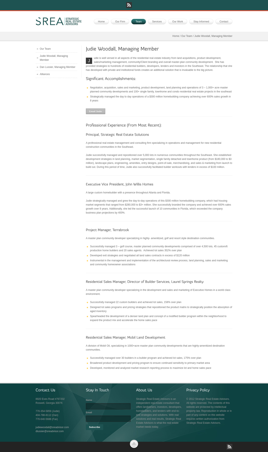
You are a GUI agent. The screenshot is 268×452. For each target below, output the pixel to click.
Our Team (186, 36)
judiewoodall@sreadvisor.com (52, 427)
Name (89, 400)
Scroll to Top (134, 444)
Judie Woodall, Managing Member (54, 57)
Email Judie (95, 111)
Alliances (45, 74)
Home (176, 36)
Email (89, 412)
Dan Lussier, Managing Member (57, 67)
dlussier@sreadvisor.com (50, 431)
